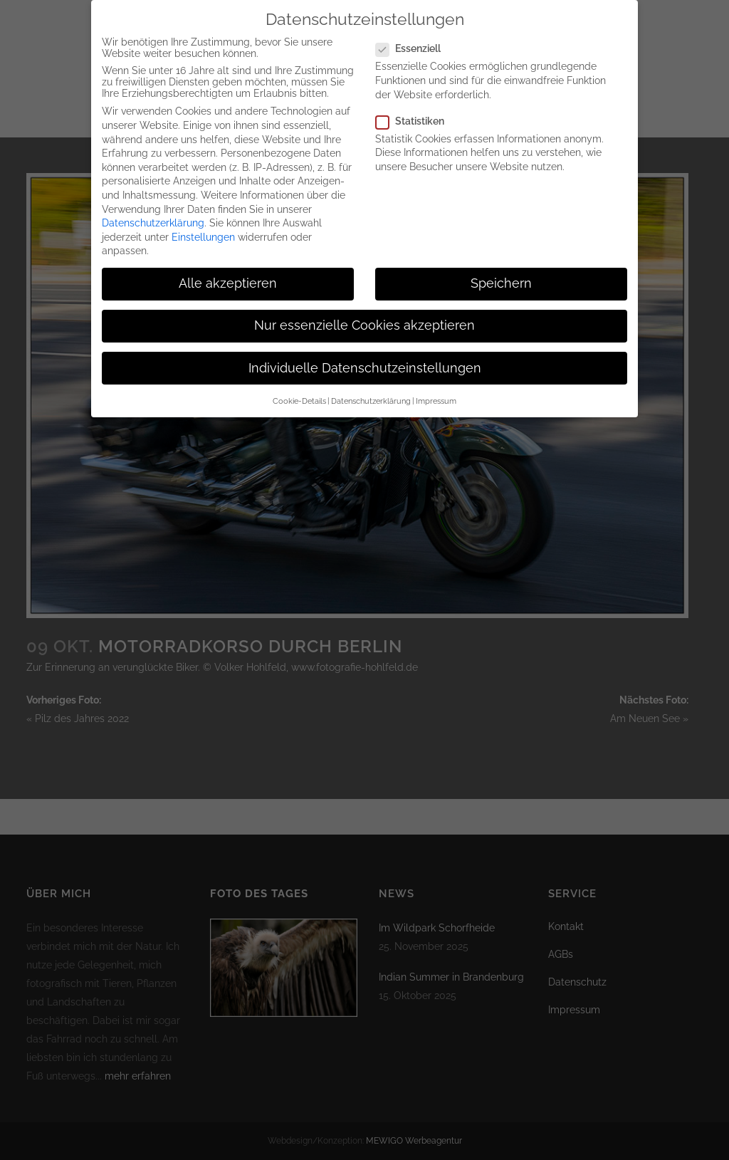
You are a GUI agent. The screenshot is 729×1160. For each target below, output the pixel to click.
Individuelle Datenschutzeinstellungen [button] (364, 356)
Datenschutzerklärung (153, 210)
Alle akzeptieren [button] (228, 271)
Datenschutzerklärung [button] (371, 389)
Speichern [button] (501, 271)
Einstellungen (203, 225)
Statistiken (415, 109)
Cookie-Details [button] (299, 389)
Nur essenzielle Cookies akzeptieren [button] (364, 313)
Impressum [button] (436, 389)
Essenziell (414, 36)
